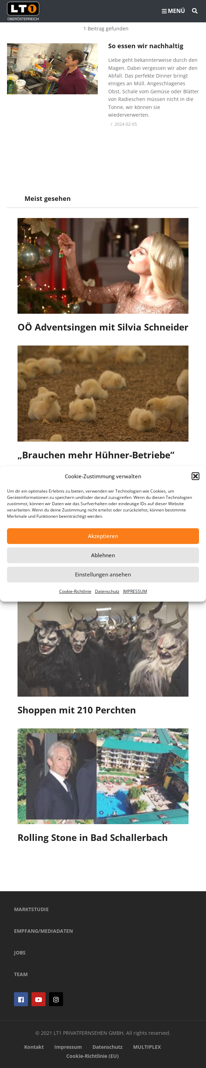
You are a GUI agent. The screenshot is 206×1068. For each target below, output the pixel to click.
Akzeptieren (103, 535)
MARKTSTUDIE (31, 909)
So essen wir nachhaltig (145, 46)
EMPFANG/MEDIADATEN (43, 931)
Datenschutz (107, 591)
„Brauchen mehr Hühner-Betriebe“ (96, 455)
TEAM (21, 974)
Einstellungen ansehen (103, 574)
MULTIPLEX (147, 1047)
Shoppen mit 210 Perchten (77, 710)
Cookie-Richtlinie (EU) (92, 1056)
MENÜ (173, 11)
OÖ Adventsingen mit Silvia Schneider (103, 327)
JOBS (20, 952)
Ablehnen (103, 555)
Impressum (68, 1047)
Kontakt (34, 1047)
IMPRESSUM (135, 591)
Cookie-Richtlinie (75, 591)
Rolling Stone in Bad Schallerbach (93, 837)
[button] (195, 476)
